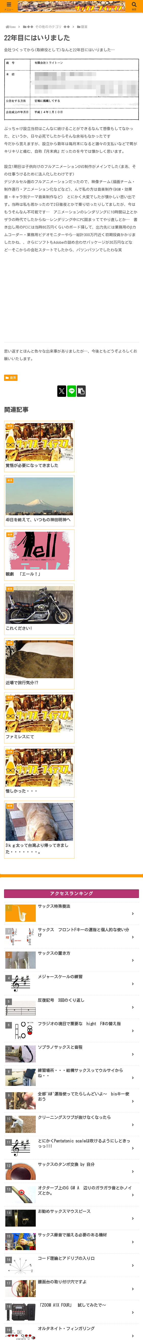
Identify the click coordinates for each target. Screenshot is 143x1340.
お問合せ (118, 1327)
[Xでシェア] (61, 391)
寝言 (11, 377)
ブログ (25, 1327)
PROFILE (71, 1327)
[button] (81, 391)
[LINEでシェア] (71, 391)
